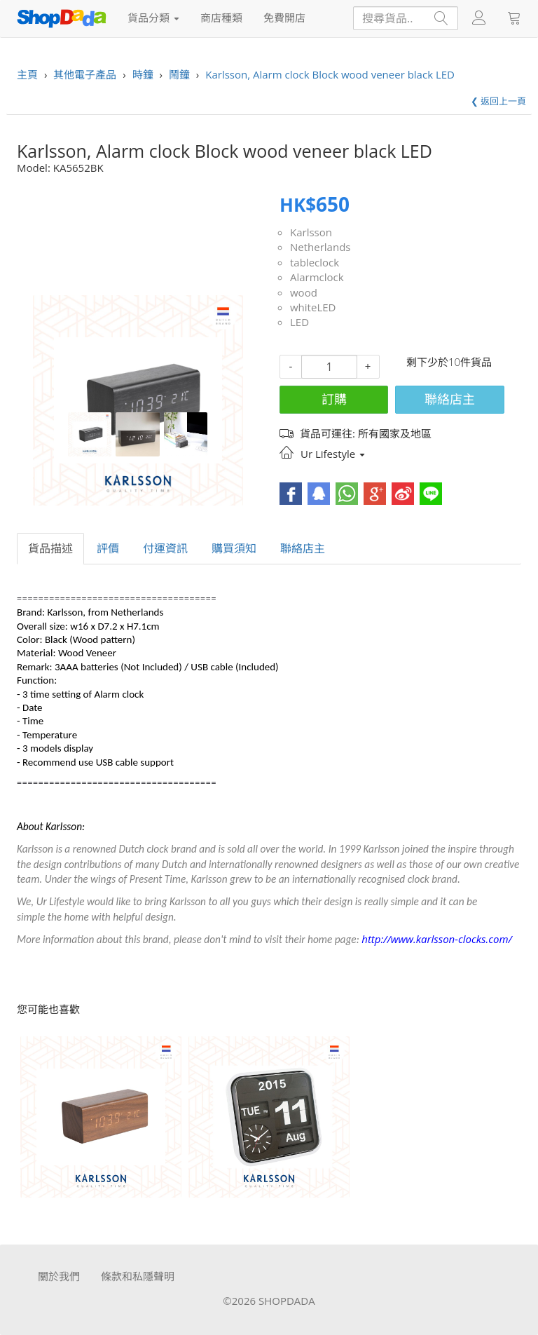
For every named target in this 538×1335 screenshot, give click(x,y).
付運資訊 (165, 548)
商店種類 (221, 18)
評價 (108, 548)
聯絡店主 (450, 399)
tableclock (314, 262)
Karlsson (311, 232)
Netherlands (320, 247)
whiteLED (313, 307)
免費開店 (284, 18)
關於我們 (59, 1276)
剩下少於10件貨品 (449, 362)
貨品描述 (50, 548)
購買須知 (234, 548)
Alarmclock (317, 277)
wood (303, 292)
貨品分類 (153, 18)
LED (299, 322)
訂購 (334, 399)
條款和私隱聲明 (137, 1276)
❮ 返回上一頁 (498, 101)
